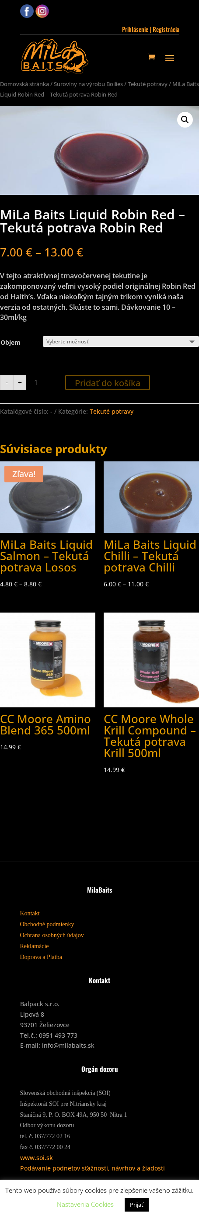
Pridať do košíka (107, 383)
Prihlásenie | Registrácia (150, 29)
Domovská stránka (24, 84)
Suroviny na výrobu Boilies (88, 84)
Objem (10, 342)
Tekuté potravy (148, 84)
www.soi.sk (36, 1157)
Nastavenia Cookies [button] (85, 1204)
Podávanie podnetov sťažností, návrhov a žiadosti (92, 1168)
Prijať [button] (136, 1205)
